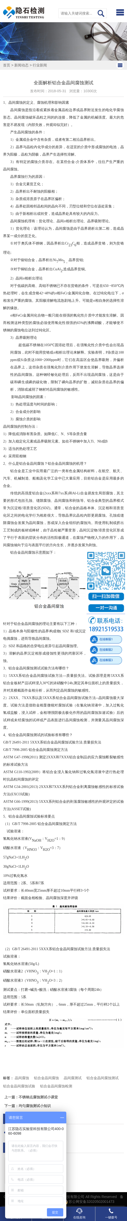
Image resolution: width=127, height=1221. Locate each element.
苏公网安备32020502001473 (88, 1202)
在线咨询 (79, 1213)
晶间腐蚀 (22, 1078)
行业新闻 (40, 65)
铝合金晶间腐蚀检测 (56, 1086)
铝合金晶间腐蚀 (46, 1078)
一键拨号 (111, 1213)
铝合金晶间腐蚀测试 (102, 1078)
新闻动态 (21, 65)
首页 (6, 65)
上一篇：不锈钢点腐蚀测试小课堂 (31, 1097)
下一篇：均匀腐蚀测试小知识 (27, 1106)
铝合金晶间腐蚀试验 (19, 1086)
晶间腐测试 (73, 1078)
